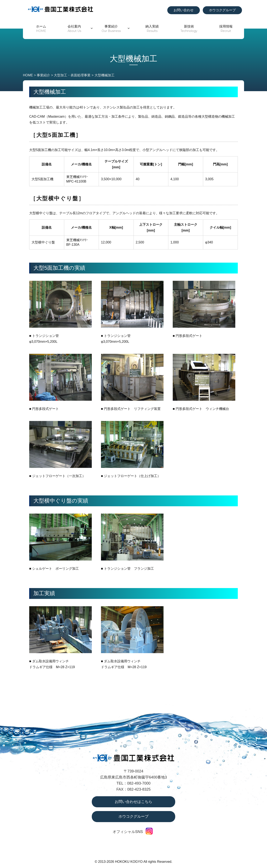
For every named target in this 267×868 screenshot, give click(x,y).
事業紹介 (111, 28)
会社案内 (74, 28)
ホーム (41, 28)
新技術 (188, 28)
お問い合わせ (184, 10)
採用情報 (226, 28)
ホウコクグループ (222, 10)
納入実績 (152, 28)
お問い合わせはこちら (133, 802)
